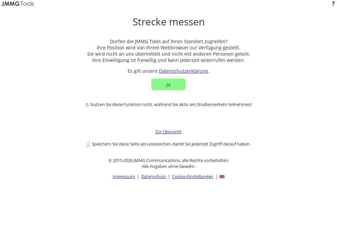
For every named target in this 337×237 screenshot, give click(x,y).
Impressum (124, 176)
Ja (168, 84)
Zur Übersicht (168, 132)
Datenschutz (153, 176)
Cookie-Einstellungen (192, 176)
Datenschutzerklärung (183, 71)
